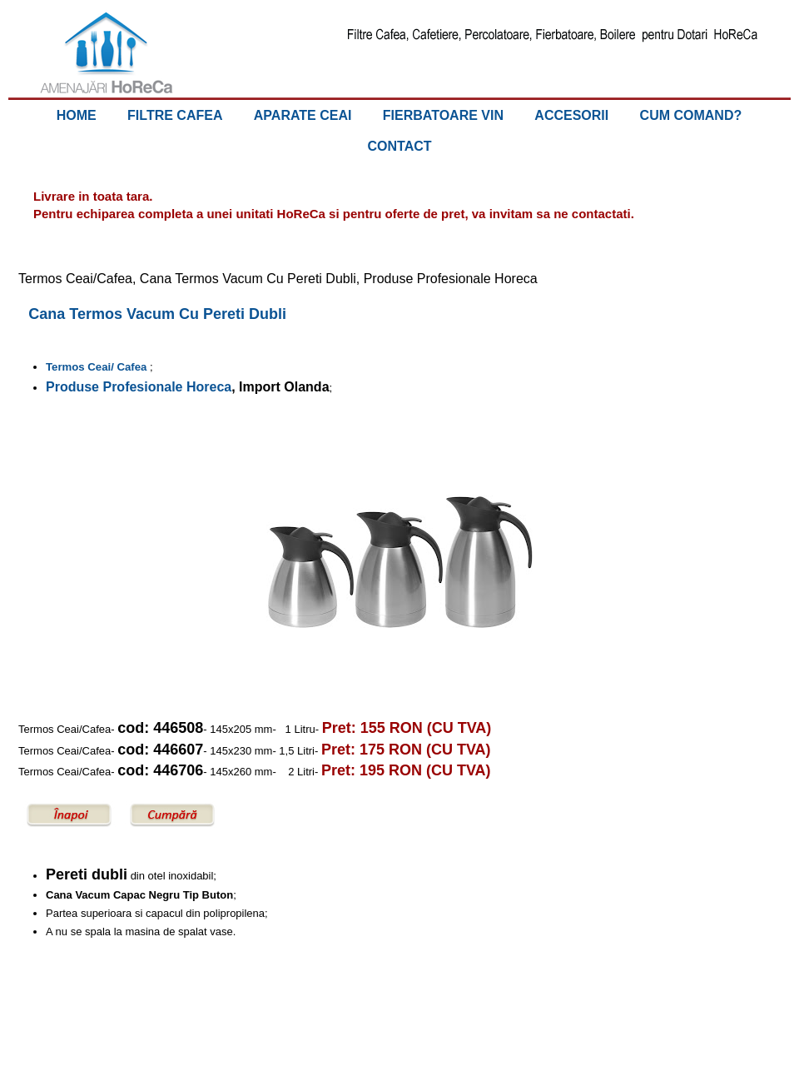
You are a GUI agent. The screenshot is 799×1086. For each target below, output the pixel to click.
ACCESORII (571, 115)
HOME (77, 115)
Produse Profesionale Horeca (138, 387)
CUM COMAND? (691, 115)
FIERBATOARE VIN (443, 115)
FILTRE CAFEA (174, 115)
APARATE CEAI (303, 115)
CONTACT (399, 146)
